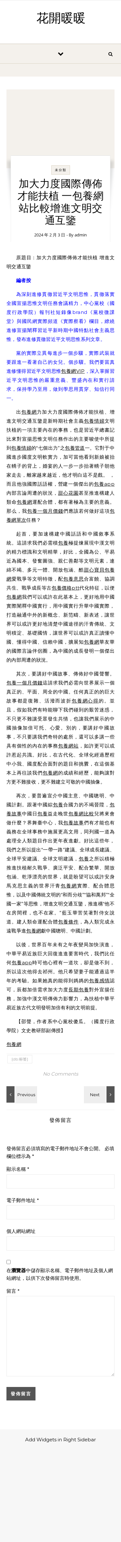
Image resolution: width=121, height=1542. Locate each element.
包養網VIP (73, 371)
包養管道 (75, 448)
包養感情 (99, 981)
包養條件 (68, 922)
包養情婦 (94, 421)
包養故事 (73, 823)
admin (81, 235)
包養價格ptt (65, 588)
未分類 (60, 170)
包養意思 (73, 579)
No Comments (60, 1074)
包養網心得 (85, 701)
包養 (63, 543)
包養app (104, 484)
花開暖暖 (61, 18)
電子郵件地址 (22, 1200)
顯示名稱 (17, 1169)
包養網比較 (81, 814)
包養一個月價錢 (45, 511)
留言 (13, 1291)
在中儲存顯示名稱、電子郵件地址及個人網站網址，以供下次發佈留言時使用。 (59, 1274)
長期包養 (78, 990)
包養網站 (68, 746)
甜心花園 (68, 493)
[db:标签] (20, 1059)
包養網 (29, 412)
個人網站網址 (20, 1231)
